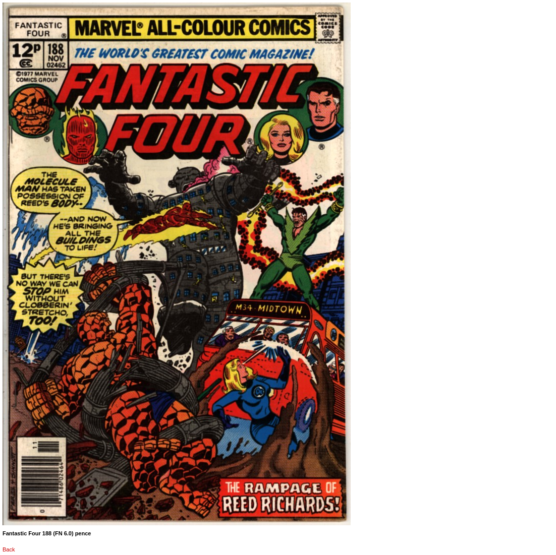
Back (9, 549)
